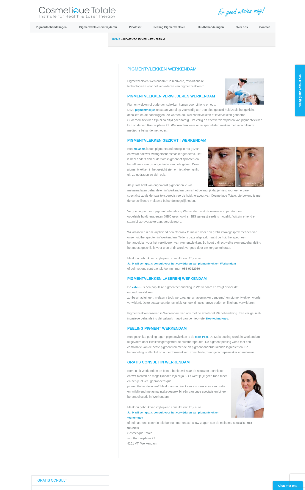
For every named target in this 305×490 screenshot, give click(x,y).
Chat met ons (287, 485)
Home (116, 39)
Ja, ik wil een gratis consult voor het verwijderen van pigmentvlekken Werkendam (181, 263)
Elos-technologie (216, 318)
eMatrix (137, 287)
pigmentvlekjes (145, 109)
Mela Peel (201, 336)
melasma (139, 148)
